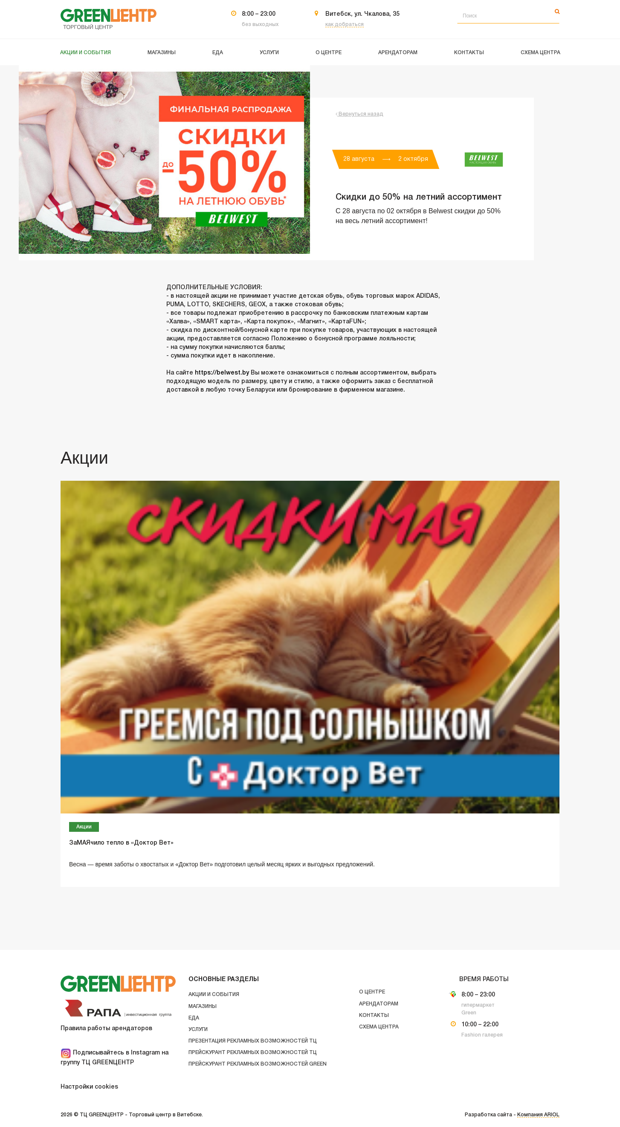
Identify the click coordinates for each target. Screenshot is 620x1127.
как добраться (344, 24)
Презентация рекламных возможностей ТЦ (252, 1041)
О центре (372, 992)
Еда (193, 1018)
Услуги (198, 1029)
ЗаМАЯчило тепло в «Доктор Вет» (121, 843)
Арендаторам (378, 1004)
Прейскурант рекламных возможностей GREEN (257, 1064)
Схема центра (379, 1027)
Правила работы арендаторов (106, 1028)
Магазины (202, 1006)
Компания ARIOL (538, 1114)
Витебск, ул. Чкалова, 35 (362, 14)
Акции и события (213, 994)
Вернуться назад (359, 114)
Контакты (374, 1015)
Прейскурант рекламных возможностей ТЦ (252, 1052)
